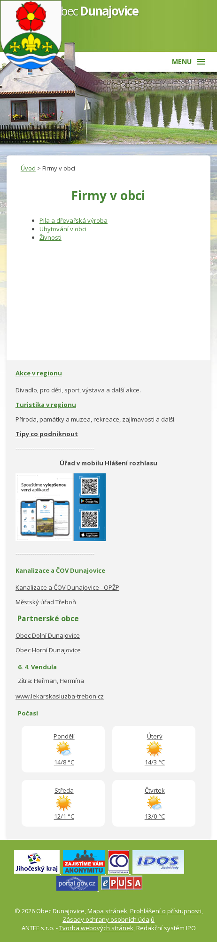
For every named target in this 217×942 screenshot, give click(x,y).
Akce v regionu (39, 373)
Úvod (28, 168)
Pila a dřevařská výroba (73, 220)
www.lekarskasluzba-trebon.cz (60, 696)
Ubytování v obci (62, 229)
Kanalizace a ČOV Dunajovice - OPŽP (67, 587)
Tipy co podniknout (47, 434)
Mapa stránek (107, 911)
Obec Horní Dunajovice (48, 650)
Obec (95, 10)
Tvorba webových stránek (96, 928)
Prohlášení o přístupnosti (166, 911)
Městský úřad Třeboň (46, 602)
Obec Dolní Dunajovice (48, 635)
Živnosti (50, 237)
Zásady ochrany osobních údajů (108, 919)
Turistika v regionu (46, 404)
